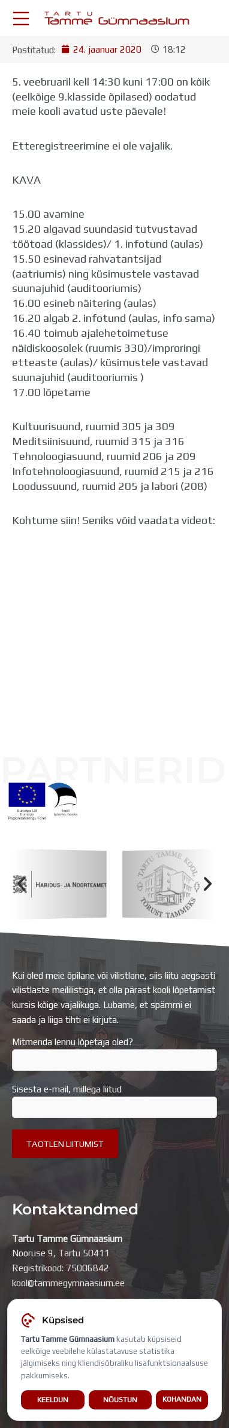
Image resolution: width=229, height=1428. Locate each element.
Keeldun (52, 1399)
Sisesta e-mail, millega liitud (114, 1100)
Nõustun (120, 1399)
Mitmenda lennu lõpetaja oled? (114, 1053)
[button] (21, 884)
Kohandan (181, 1399)
